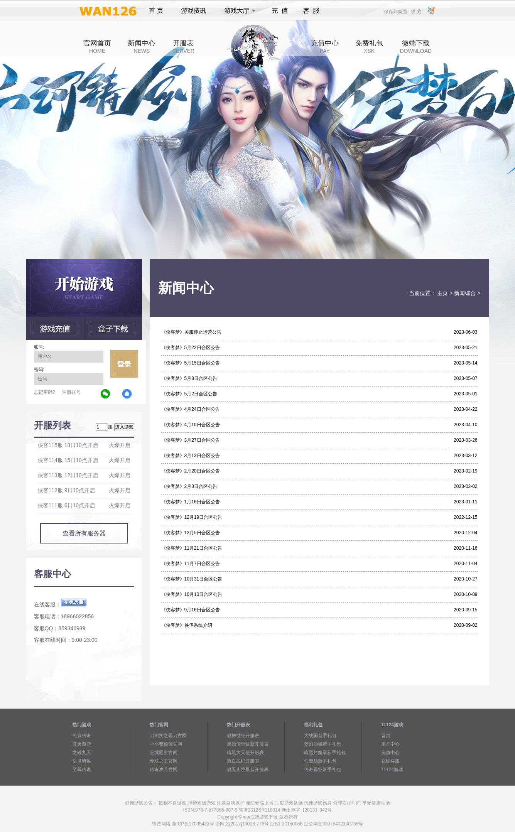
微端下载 (415, 46)
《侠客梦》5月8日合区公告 (189, 378)
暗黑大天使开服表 (245, 752)
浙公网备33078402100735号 (333, 824)
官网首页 (97, 46)
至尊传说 (82, 769)
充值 (279, 11)
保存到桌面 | (397, 11)
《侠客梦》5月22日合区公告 (190, 347)
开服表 (183, 46)
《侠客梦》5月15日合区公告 (190, 363)
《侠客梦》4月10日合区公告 (190, 424)
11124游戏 (392, 769)
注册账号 (71, 392)
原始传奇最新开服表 (247, 744)
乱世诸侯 (82, 761)
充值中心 (325, 46)
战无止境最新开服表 (247, 769)
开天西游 (82, 744)
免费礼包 (369, 46)
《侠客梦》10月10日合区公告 (192, 594)
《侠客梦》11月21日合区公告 (192, 548)
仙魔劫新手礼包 (320, 761)
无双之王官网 (163, 761)
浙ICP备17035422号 (193, 824)
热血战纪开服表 (243, 761)
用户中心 (390, 744)
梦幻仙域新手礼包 (322, 744)
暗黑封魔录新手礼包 (325, 752)
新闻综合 (465, 293)
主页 (442, 293)
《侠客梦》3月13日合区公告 (190, 455)
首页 (156, 11)
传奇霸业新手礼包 (322, 769)
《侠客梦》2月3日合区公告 (189, 486)
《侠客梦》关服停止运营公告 (191, 332)
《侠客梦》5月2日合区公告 (189, 394)
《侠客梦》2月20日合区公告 (190, 471)
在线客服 (390, 761)
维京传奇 (82, 735)
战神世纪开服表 (243, 735)
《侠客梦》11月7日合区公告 (190, 563)
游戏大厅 (237, 11)
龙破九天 (82, 752)
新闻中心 (141, 46)
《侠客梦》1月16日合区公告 (190, 502)
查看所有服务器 (84, 533)
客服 (311, 11)
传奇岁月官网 (163, 769)
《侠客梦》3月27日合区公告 (190, 440)
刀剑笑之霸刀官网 (168, 735)
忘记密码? (44, 392)
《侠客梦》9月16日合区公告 (190, 610)
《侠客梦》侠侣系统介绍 (186, 625)
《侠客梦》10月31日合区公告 (192, 579)
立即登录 (124, 364)
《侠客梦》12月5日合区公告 (190, 532)
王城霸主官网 (163, 752)
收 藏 (416, 11)
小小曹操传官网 (166, 744)
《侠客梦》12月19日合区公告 (192, 517)
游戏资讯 (193, 11)
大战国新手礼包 (320, 735)
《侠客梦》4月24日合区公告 (190, 409)
